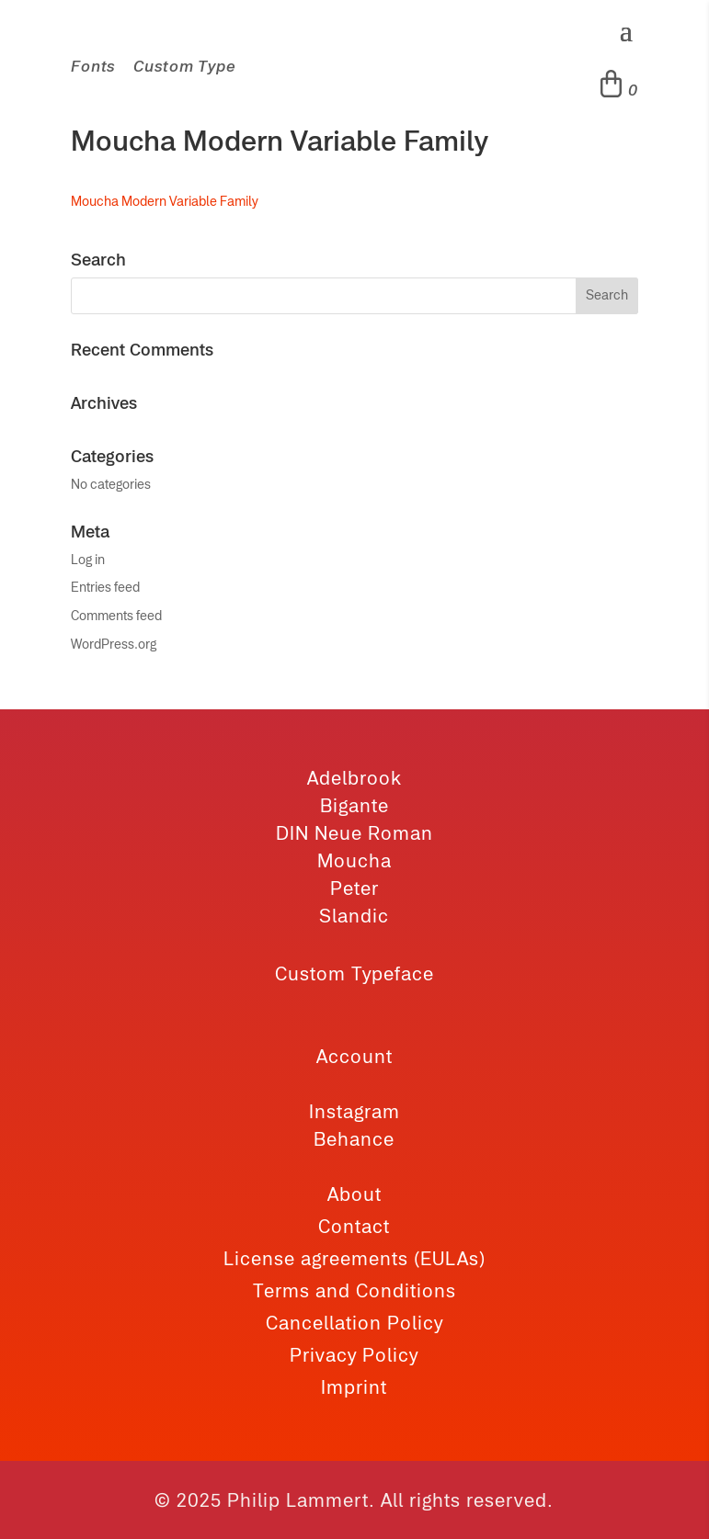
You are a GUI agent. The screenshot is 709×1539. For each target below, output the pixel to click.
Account (354, 1056)
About (354, 1194)
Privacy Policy (354, 1354)
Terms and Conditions (354, 1290)
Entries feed (105, 587)
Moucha (354, 860)
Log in (88, 559)
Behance (354, 1138)
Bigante (354, 805)
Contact (354, 1226)
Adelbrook (354, 777)
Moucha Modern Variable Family (164, 201)
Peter (354, 888)
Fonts (93, 66)
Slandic (354, 915)
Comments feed (116, 615)
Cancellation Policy (354, 1322)
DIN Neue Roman (354, 832)
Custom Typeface (354, 973)
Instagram (354, 1111)
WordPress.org (113, 644)
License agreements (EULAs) (354, 1258)
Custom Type (184, 66)
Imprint (354, 1387)
